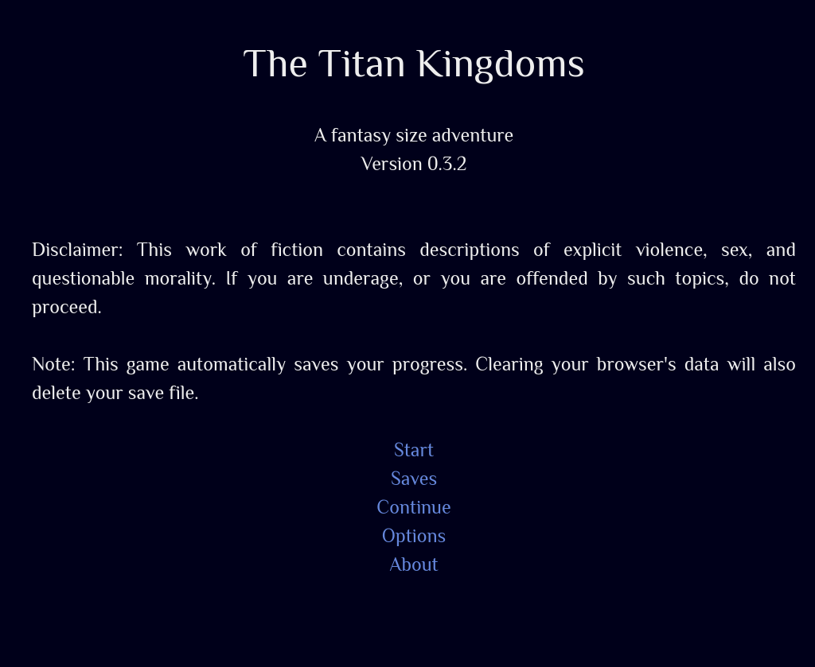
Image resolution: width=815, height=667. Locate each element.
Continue (413, 506)
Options (414, 535)
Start (414, 449)
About (413, 563)
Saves (414, 477)
